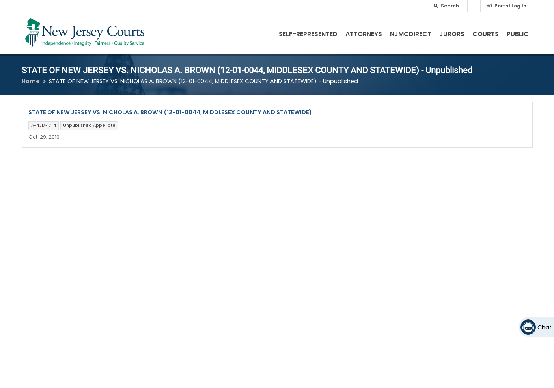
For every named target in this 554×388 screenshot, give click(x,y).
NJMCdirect (410, 34)
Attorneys (363, 34)
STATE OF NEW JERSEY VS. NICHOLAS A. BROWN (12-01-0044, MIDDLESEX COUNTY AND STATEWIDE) (170, 112)
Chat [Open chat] (544, 327)
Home (31, 81)
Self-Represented (308, 34)
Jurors (451, 34)
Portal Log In (510, 5)
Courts (485, 34)
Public (518, 34)
